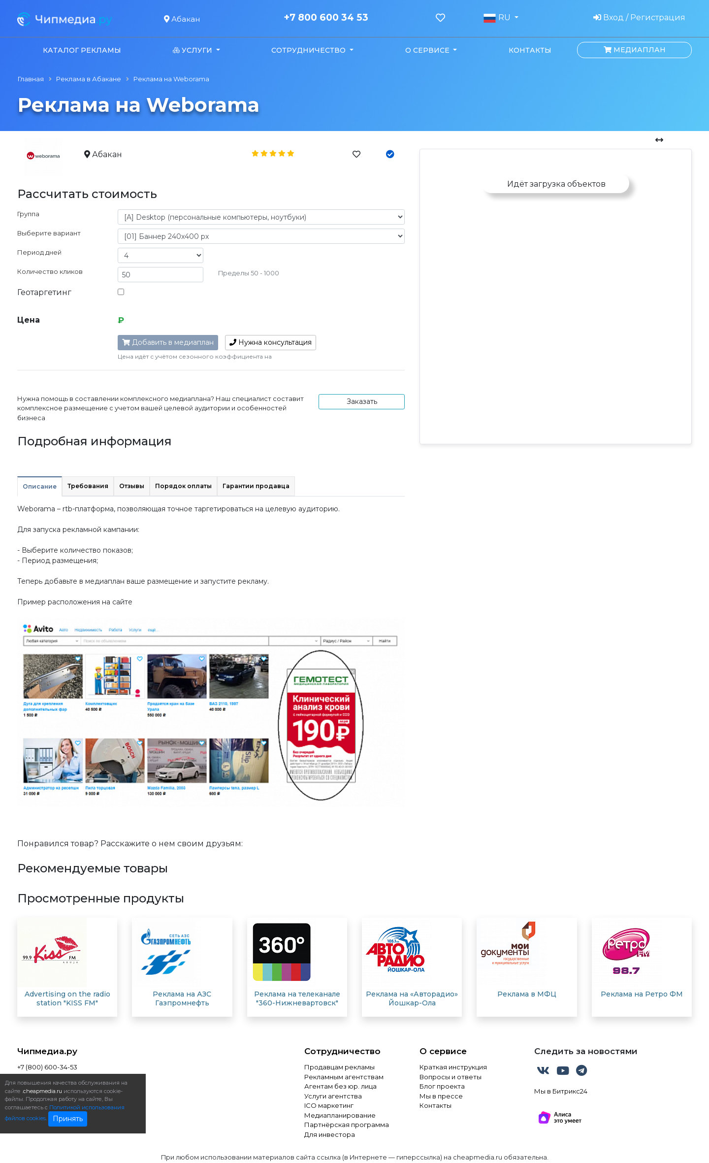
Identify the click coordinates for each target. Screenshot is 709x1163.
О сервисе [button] (428, 50)
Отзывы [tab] (131, 486)
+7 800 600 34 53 (326, 18)
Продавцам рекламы (339, 1067)
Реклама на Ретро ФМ (642, 994)
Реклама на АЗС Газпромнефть (182, 998)
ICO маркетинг (329, 1105)
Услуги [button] (193, 50)
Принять (68, 1118)
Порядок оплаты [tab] (183, 486)
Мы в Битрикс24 (560, 1091)
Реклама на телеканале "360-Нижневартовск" (297, 998)
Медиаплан (635, 49)
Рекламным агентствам (344, 1077)
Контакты (530, 50)
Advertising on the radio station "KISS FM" (67, 998)
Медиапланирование (340, 1115)
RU (498, 18)
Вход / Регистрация (639, 17)
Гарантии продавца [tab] (256, 486)
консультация (270, 342)
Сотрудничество (342, 1051)
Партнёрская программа (346, 1125)
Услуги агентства (333, 1096)
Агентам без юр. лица (340, 1086)
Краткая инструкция (453, 1067)
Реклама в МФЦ (526, 994)
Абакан (182, 19)
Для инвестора (329, 1134)
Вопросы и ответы (450, 1077)
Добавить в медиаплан (168, 342)
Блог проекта (442, 1086)
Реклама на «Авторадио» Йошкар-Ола (412, 998)
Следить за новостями (586, 1051)
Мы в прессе (441, 1096)
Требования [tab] (87, 486)
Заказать (362, 401)
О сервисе (443, 1051)
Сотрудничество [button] (309, 50)
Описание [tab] (40, 486)
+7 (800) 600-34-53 (47, 1067)
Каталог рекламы (82, 50)
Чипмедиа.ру (47, 1051)
